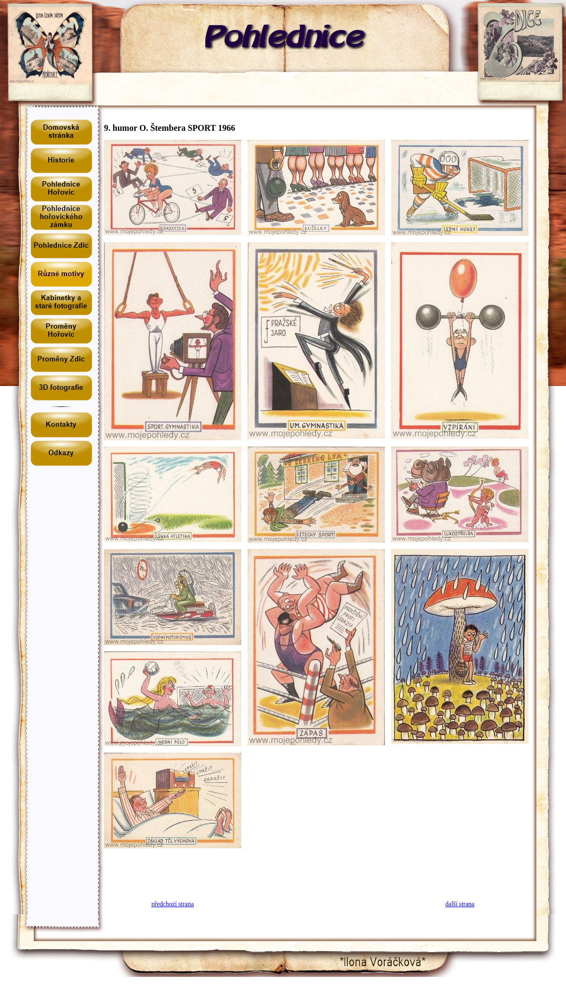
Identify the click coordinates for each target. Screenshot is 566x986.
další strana (459, 904)
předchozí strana (173, 904)
